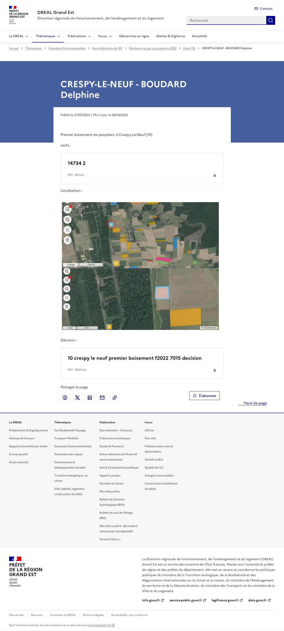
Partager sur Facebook (65, 397)
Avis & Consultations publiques (119, 468)
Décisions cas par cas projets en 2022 (152, 48)
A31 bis (149, 430)
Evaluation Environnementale (67, 48)
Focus (102, 36)
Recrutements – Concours (116, 430)
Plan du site (16, 615)
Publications (77, 36)
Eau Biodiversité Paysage (70, 430)
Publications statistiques (115, 438)
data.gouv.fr (257, 600)
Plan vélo (150, 438)
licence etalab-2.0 (99, 625)
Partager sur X (77, 397)
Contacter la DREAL (63, 615)
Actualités (199, 36)
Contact (266, 8)
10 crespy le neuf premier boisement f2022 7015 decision (135, 358)
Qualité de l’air (154, 468)
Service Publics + (110, 539)
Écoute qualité (18, 454)
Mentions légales (93, 615)
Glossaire (37, 615)
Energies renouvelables (159, 476)
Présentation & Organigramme (28, 430)
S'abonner (204, 395)
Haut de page (255, 403)
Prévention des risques (68, 454)
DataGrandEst (154, 460)
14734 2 (77, 163)
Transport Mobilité (66, 438)
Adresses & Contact (21, 438)
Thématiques (45, 36)
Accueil (14, 48)
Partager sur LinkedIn (89, 397)
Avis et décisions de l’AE (107, 48)
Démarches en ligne (134, 36)
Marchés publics (110, 492)
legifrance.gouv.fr (225, 600)
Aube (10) (189, 48)
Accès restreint (18, 462)
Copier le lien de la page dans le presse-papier (114, 397)
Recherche (270, 20)
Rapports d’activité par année (28, 446)
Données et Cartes (111, 484)
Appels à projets (110, 476)
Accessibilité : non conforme (129, 615)
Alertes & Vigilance (170, 36)
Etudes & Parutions (111, 446)
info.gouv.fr (151, 600)
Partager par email (102, 397)
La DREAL (16, 36)
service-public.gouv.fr (186, 600)
